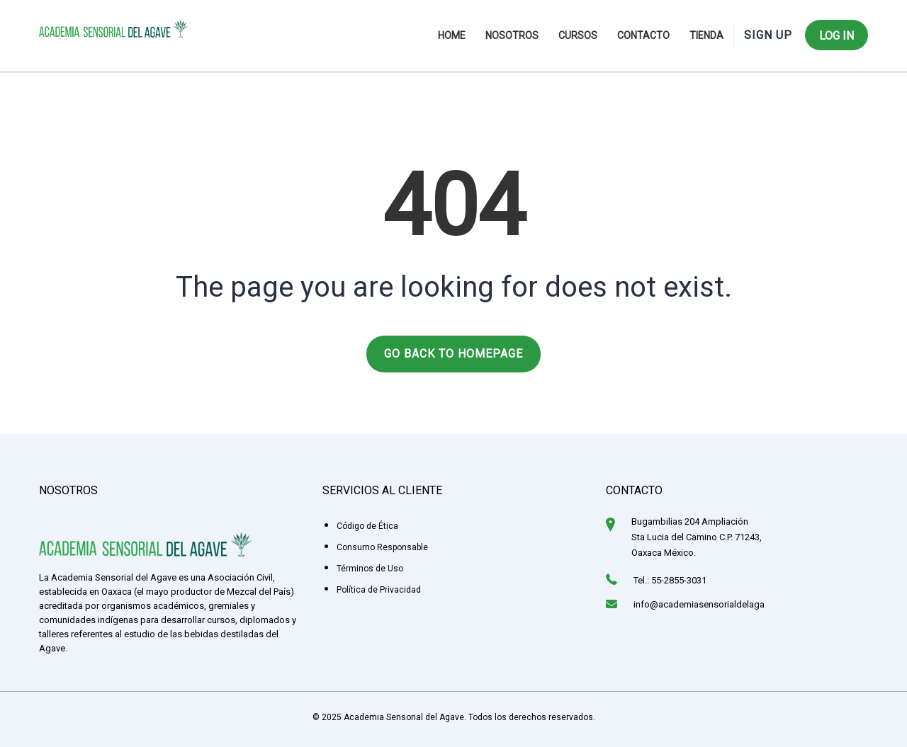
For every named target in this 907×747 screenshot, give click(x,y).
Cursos (577, 35)
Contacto (643, 35)
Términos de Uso (370, 569)
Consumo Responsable (382, 547)
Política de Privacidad (379, 590)
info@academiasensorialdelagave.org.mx (718, 604)
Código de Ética (367, 526)
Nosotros (512, 35)
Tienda (706, 35)
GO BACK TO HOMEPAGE (453, 353)
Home (452, 35)
